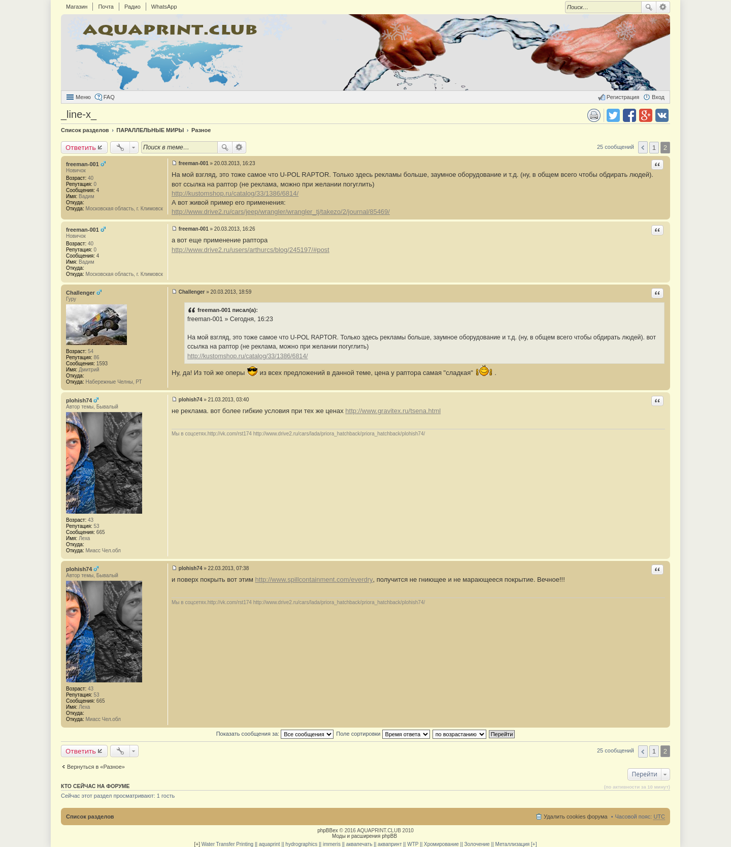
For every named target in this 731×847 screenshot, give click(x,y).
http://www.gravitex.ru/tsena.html (393, 411)
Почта (106, 7)
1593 (102, 363)
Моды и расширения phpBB (364, 836)
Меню (83, 97)
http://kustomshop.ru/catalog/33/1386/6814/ (235, 193)
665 (100, 532)
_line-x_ (78, 114)
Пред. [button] (643, 147)
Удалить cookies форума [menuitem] (576, 816)
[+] (197, 844)
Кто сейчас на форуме (95, 786)
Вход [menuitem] (658, 97)
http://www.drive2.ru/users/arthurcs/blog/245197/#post (250, 250)
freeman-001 (82, 164)
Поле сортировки (382, 734)
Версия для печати (594, 115)
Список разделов (90, 816)
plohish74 (79, 400)
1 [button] (654, 147)
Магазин (76, 7)
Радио (132, 7)
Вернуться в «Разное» (96, 767)
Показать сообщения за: (275, 734)
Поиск (648, 7)
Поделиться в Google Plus (645, 115)
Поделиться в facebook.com (629, 115)
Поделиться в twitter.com (613, 115)
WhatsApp (164, 7)
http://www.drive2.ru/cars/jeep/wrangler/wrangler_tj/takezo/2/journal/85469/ (281, 211)
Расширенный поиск (663, 7)
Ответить (80, 147)
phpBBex (327, 830)
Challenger (80, 293)
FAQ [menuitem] (109, 97)
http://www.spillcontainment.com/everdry (314, 579)
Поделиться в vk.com (662, 115)
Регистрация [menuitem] (623, 97)
